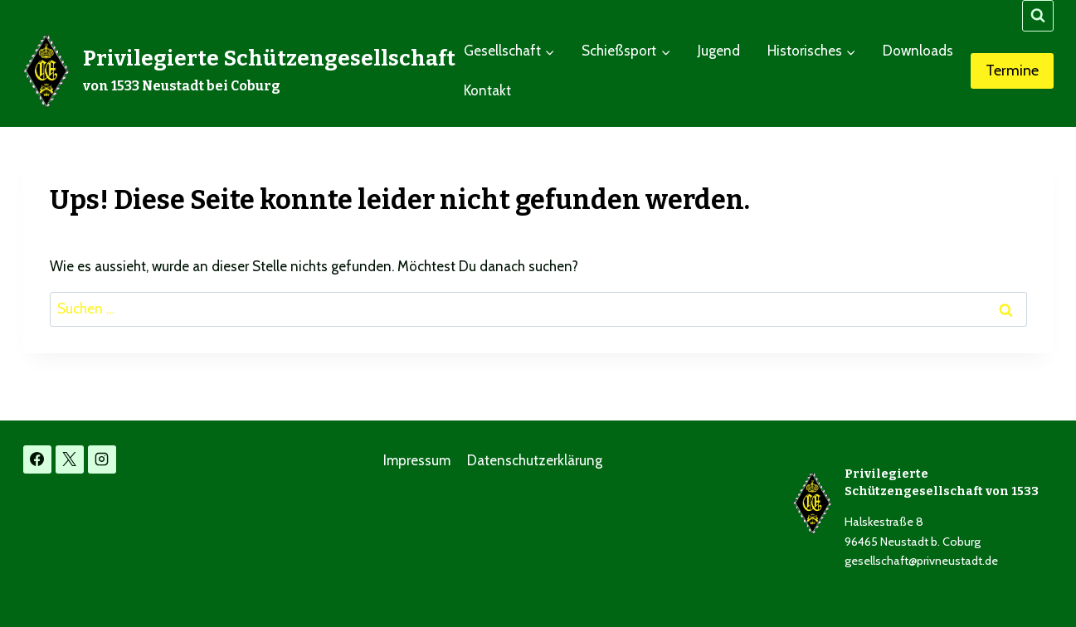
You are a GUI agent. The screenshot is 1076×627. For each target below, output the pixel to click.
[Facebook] (37, 459)
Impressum (416, 460)
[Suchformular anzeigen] (1038, 16)
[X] (70, 459)
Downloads (918, 50)
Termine (1012, 70)
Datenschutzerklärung (534, 460)
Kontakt (487, 90)
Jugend (719, 50)
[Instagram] (102, 459)
